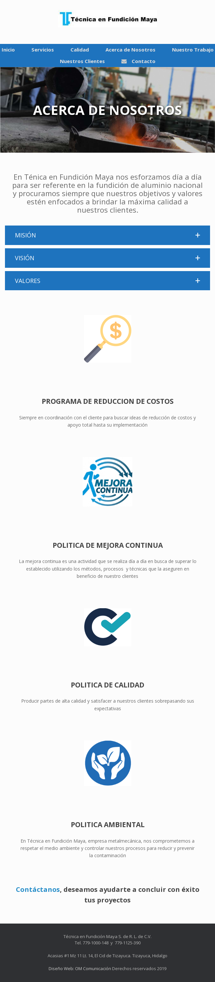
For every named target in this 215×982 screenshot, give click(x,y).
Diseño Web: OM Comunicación (80, 968)
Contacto (138, 61)
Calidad (79, 49)
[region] (107, 110)
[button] (107, 235)
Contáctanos (38, 889)
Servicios (42, 49)
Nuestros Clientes (82, 61)
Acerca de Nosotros (130, 49)
